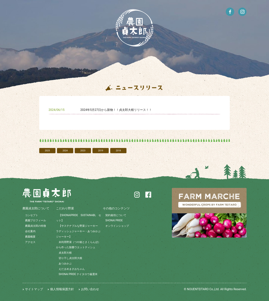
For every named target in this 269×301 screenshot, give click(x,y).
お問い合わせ (90, 289)
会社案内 (30, 231)
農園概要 (30, 236)
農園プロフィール (35, 220)
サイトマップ (34, 289)
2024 (65, 150)
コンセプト (31, 215)
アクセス (30, 242)
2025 (47, 150)
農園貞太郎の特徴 (35, 225)
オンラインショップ (117, 225)
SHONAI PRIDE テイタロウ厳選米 (78, 274)
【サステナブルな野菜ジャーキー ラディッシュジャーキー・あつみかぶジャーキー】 (78, 231)
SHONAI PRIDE (114, 220)
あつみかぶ (65, 263)
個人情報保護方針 (62, 289)
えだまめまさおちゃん (72, 268)
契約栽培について (115, 215)
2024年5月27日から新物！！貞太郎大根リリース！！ (116, 110)
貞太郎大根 (65, 252)
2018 (118, 150)
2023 (82, 150)
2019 (100, 150)
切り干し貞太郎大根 (70, 258)
